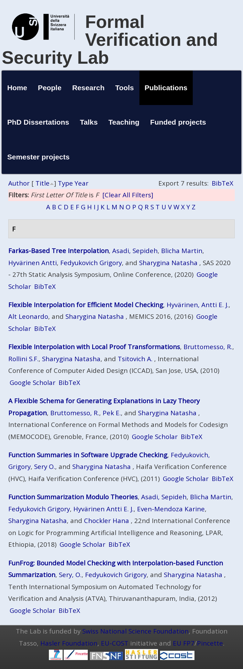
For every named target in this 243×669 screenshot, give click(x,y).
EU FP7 (183, 643)
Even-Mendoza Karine (171, 508)
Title (42, 183)
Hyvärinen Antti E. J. (103, 508)
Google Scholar (32, 382)
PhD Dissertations (38, 122)
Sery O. (44, 466)
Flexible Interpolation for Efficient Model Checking (85, 304)
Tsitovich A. (135, 358)
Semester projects (38, 157)
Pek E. (112, 412)
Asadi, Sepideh (135, 250)
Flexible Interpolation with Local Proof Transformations (94, 346)
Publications (166, 88)
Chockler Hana (106, 520)
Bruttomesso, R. (207, 346)
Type (65, 183)
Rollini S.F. (23, 358)
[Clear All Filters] (127, 194)
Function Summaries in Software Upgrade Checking (87, 454)
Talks (89, 122)
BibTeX (222, 183)
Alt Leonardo (28, 316)
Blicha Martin (181, 250)
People (50, 88)
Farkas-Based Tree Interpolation (58, 250)
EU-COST (114, 643)
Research (88, 88)
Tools (124, 88)
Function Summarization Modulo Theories (73, 496)
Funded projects (178, 122)
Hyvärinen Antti (32, 262)
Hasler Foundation (68, 643)
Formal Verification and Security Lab (110, 39)
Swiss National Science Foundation (135, 631)
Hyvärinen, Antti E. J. (198, 304)
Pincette (210, 643)
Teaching (123, 122)
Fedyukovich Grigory (91, 262)
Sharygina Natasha (168, 262)
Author (19, 183)
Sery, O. (70, 574)
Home (17, 88)
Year (81, 183)
